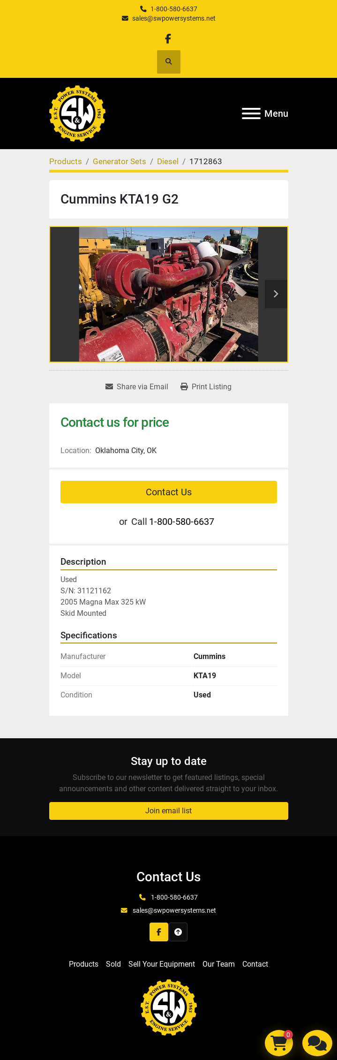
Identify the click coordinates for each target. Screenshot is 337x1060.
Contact (255, 964)
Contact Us (169, 492)
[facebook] (168, 38)
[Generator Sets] (119, 161)
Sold (113, 964)
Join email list (168, 810)
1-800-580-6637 (173, 9)
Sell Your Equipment (161, 964)
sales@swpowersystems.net (174, 18)
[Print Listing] (206, 387)
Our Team (218, 964)
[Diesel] (168, 161)
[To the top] (178, 932)
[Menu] (251, 113)
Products (83, 964)
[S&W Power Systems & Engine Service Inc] (169, 1007)
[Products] (65, 161)
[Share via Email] (136, 387)
